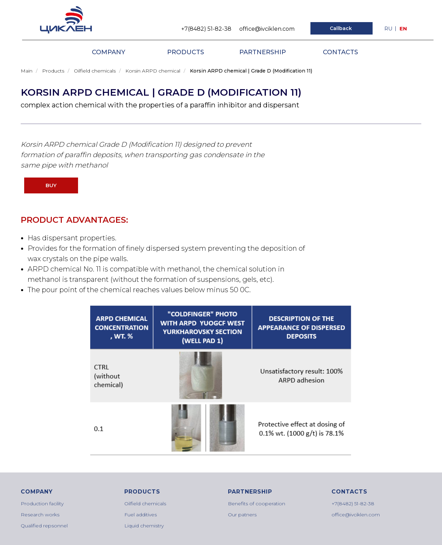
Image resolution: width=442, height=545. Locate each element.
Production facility (42, 503)
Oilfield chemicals (95, 71)
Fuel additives (140, 514)
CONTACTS (340, 52)
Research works (40, 514)
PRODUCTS (185, 52)
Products (53, 71)
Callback (341, 28)
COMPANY (108, 52)
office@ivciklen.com (267, 29)
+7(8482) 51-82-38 (206, 29)
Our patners (242, 514)
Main (26, 71)
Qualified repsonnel (44, 526)
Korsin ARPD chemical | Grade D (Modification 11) (251, 71)
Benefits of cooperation (256, 503)
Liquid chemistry (144, 526)
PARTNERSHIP (262, 52)
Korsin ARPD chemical (152, 71)
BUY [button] (51, 185)
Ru (388, 28)
